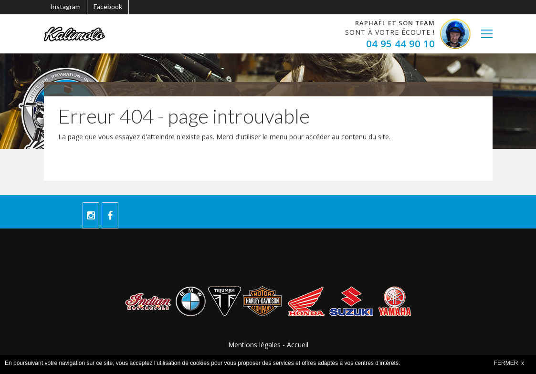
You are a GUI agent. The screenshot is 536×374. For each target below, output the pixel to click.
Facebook (108, 6)
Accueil (297, 344)
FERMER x (509, 363)
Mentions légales (254, 344)
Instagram (65, 6)
